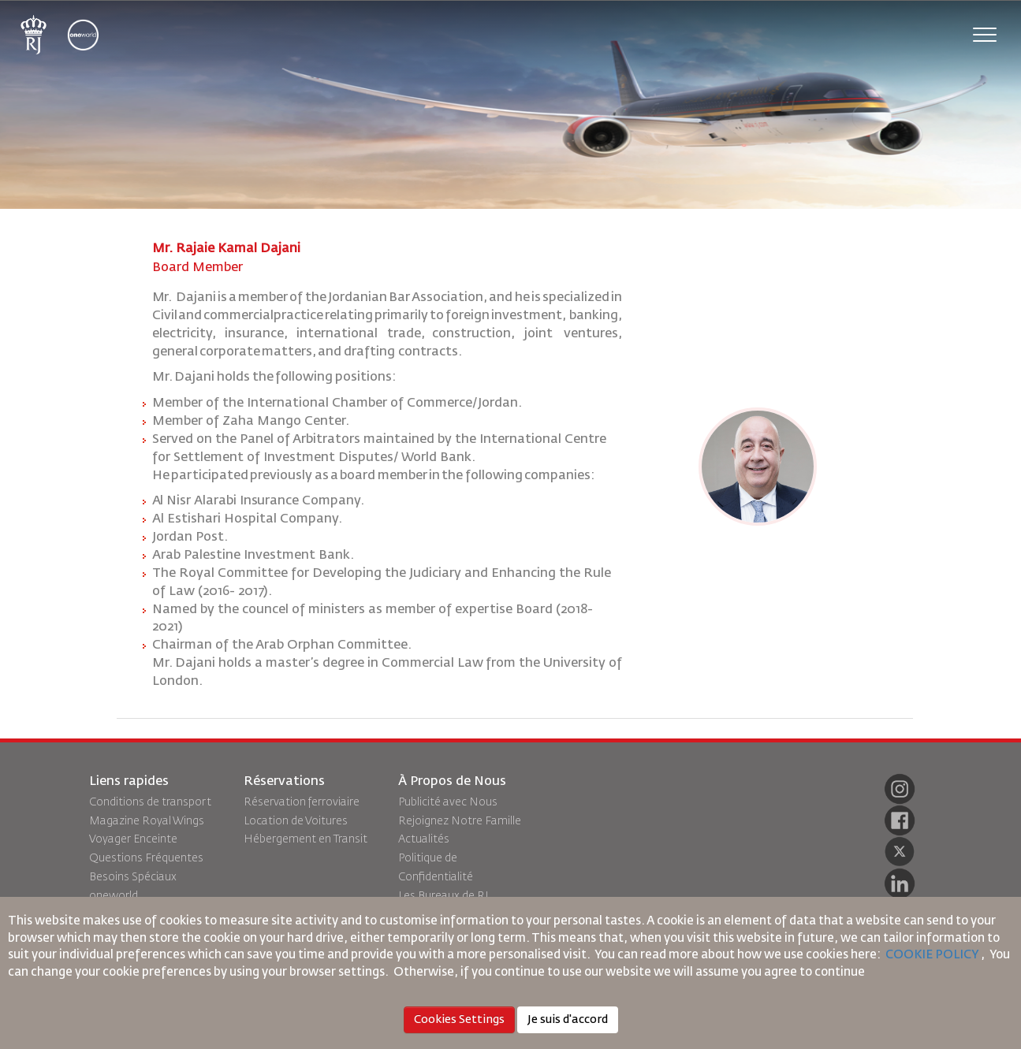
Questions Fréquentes (146, 858)
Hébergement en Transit (305, 839)
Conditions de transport (150, 802)
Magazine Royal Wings (146, 821)
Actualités (423, 839)
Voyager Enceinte (133, 839)
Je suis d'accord (567, 1019)
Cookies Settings (459, 1019)
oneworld (113, 896)
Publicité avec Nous (447, 802)
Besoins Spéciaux (133, 877)
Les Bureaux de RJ (443, 896)
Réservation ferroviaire (302, 802)
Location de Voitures (296, 821)
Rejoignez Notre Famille (459, 821)
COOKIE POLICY (931, 955)
